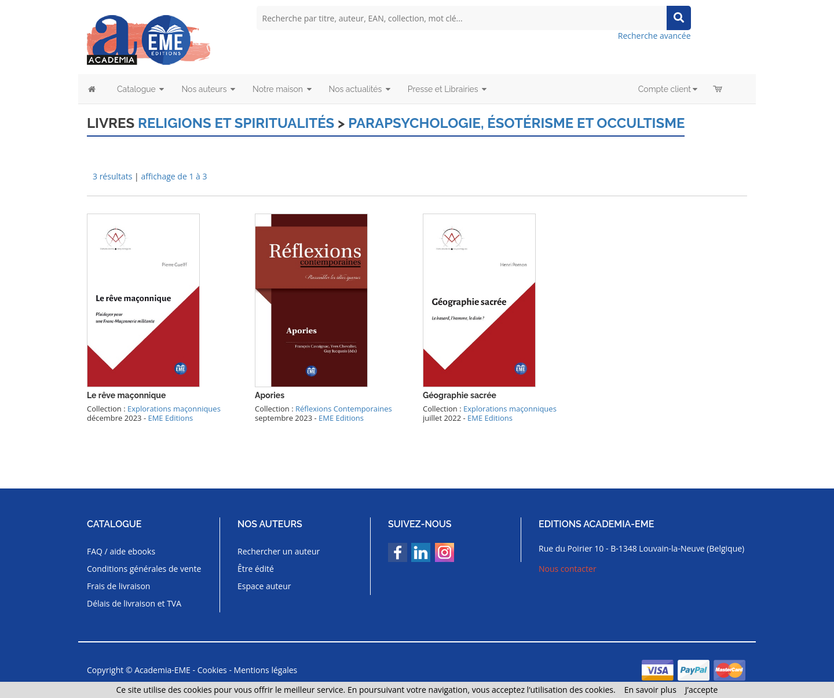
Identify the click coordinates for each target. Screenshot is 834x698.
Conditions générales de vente (144, 568)
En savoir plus (650, 689)
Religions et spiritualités (236, 123)
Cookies (212, 669)
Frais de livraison (118, 586)
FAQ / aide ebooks (121, 551)
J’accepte (701, 689)
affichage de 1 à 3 (174, 176)
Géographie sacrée (459, 395)
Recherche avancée (654, 35)
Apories (269, 395)
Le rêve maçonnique (126, 395)
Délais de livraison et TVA (134, 603)
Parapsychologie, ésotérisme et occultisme (516, 123)
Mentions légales (266, 669)
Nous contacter (568, 568)
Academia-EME (162, 669)
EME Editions (170, 418)
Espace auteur (264, 586)
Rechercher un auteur (278, 551)
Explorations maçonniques (174, 408)
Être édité (255, 568)
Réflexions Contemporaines (343, 408)
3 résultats (112, 176)
